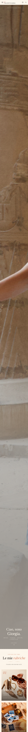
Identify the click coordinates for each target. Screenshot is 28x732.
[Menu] (2, 2)
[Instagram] (22, 2)
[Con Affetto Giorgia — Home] (9, 2)
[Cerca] (26, 2)
